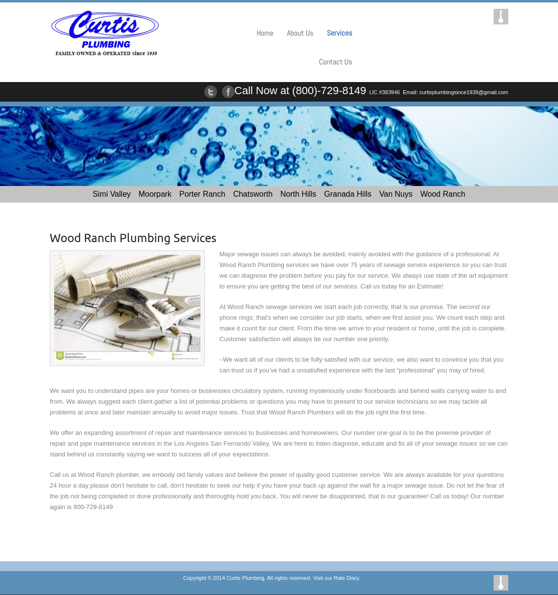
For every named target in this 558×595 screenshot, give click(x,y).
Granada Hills (348, 194)
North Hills (298, 194)
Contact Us (335, 62)
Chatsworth (253, 194)
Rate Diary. (347, 578)
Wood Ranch (442, 194)
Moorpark (155, 194)
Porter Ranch (202, 194)
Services (339, 33)
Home (265, 33)
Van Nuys (396, 194)
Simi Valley (112, 194)
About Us (300, 33)
